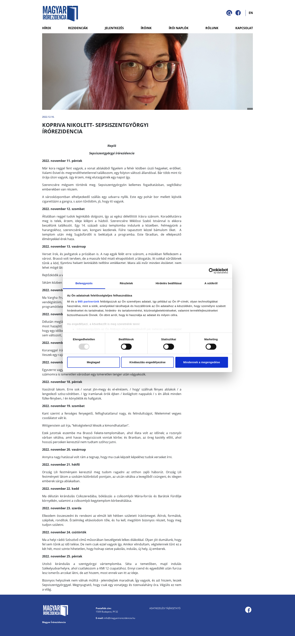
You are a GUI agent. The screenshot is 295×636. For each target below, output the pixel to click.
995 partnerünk (88, 301)
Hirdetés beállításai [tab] (169, 283)
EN (251, 13)
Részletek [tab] (126, 283)
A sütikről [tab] (211, 283)
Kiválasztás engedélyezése (147, 362)
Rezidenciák (78, 28)
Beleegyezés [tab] (84, 283)
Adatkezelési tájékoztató (164, 608)
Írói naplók (179, 28)
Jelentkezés (114, 28)
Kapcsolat (244, 28)
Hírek (46, 28)
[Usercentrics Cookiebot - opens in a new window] (211, 271)
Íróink (146, 28)
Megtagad (93, 362)
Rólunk (211, 28)
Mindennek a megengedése (201, 362)
